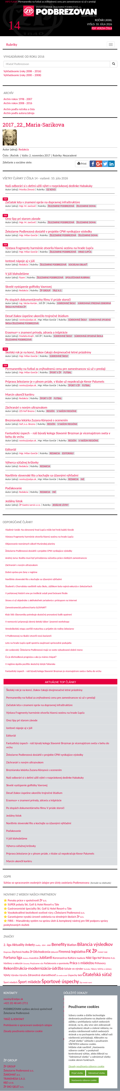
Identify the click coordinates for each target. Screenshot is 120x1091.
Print (81, 163)
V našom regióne (66, 411)
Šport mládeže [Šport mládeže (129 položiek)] (29, 981)
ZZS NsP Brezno (26, 411)
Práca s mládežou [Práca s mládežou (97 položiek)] (82, 963)
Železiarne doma (86, 206)
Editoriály (68, 453)
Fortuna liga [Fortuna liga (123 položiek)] (13, 957)
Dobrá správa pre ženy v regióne (21, 572)
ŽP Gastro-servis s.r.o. (30, 504)
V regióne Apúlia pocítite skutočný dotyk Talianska (30, 664)
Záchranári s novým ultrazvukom (21, 565)
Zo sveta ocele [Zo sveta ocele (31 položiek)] (61, 975)
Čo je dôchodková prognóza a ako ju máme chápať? (31, 657)
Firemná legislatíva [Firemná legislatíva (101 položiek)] (72, 951)
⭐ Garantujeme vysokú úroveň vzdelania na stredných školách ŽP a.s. (44, 916)
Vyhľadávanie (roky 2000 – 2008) (22, 75)
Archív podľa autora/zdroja (19, 113)
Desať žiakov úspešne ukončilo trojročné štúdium (34, 793)
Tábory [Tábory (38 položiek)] (94, 969)
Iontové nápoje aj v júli (19, 728)
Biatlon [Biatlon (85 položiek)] (72, 945)
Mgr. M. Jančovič (27, 206)
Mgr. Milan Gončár (28, 235)
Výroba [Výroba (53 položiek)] (14, 975)
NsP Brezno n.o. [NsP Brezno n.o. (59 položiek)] (106, 958)
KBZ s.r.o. (9, 1082)
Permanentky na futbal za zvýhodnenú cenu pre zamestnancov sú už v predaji (50, 697)
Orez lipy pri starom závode (21, 720)
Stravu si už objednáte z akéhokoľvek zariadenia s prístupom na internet (41, 600)
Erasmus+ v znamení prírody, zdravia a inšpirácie (33, 800)
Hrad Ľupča (84, 251)
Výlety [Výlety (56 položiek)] (7, 975)
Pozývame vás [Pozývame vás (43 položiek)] (36, 963)
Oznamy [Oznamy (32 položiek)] (26, 963)
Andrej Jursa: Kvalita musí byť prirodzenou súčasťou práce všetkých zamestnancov (46, 558)
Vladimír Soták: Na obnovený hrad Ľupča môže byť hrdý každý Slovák (39, 529)
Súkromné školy (66, 303)
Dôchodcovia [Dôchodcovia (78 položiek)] (41, 952)
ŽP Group (45, 290)
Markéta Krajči (26, 336)
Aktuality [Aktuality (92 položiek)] (18, 945)
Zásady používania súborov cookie (86, 1066)
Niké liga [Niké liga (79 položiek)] (91, 958)
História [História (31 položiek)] (25, 958)
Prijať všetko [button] (77, 1073)
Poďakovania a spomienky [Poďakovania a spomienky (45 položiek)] (56, 963)
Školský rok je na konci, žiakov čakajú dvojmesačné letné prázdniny (44, 690)
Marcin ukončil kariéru (19, 861)
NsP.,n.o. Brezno (27, 424)
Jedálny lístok (13, 815)
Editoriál (11, 735)
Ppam (22, 277)
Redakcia (24, 149)
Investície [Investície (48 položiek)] (34, 958)
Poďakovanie (13, 831)
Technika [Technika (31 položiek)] (87, 969)
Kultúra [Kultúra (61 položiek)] (72, 958)
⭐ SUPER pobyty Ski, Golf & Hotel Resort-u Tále (31, 904)
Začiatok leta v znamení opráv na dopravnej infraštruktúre (39, 705)
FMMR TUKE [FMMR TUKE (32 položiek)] (103, 952)
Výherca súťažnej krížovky (21, 846)
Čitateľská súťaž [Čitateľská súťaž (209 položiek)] (97, 974)
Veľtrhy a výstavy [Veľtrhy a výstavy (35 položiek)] (104, 969)
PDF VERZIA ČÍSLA (102, 28)
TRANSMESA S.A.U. (15, 1078)
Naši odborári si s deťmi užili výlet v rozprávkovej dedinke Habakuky (45, 777)
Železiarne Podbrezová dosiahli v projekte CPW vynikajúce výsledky (38, 550)
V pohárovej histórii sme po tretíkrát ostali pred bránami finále (36, 593)
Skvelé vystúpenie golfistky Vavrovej (26, 785)
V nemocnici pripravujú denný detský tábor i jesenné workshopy (37, 621)
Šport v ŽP (55, 372)
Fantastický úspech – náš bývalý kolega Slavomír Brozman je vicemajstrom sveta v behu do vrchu (53, 671)
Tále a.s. (57, 290)
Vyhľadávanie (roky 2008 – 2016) (22, 71)
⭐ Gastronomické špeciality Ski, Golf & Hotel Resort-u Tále (38, 908)
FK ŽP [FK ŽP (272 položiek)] (91, 951)
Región (50, 411)
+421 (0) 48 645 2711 (16, 1003)
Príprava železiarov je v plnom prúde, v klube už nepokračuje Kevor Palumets (50, 853)
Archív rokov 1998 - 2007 (18, 99)
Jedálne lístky (60, 504)
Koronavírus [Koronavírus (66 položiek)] (60, 958)
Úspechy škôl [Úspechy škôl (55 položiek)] (75, 975)
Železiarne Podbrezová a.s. (19, 1070)
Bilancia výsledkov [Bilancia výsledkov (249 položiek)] (95, 944)
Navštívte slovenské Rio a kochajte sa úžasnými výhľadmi (33, 579)
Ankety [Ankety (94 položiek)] (30, 945)
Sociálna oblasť (78, 264)
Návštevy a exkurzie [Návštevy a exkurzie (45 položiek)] (13, 963)
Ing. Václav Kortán (28, 303)
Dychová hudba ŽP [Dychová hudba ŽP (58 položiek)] (22, 952)
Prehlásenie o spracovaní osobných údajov (28, 1025)
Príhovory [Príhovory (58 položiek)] (100, 963)
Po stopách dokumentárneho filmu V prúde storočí (35, 808)
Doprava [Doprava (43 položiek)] (7, 952)
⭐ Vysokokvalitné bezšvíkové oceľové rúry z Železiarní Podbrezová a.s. (44, 912)
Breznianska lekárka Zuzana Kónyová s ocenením (34, 770)
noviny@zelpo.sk (27, 319)
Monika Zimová (26, 189)
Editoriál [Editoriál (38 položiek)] (54, 952)
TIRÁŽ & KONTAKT (14, 1019)
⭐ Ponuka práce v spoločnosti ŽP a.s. (25, 900)
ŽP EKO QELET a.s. (14, 1086)
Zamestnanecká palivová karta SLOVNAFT (26, 607)
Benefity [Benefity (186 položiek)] (58, 944)
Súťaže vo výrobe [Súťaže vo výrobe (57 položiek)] (73, 968)
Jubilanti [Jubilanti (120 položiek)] (45, 957)
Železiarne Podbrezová (61, 206)
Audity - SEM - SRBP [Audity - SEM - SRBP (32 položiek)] (43, 945)
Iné (82, 479)
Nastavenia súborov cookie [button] (84, 1080)
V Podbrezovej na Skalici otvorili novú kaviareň (28, 635)
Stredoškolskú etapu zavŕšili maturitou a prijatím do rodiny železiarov (39, 628)
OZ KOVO (51, 189)
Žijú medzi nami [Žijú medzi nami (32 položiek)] (86, 982)
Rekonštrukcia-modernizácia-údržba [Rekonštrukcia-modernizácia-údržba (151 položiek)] (34, 968)
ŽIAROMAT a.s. (12, 1074)
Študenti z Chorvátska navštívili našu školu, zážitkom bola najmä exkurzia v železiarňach (48, 586)
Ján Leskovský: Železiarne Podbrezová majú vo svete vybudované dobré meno (44, 649)
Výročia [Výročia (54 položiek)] (23, 975)
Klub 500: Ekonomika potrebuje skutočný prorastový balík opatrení (38, 614)
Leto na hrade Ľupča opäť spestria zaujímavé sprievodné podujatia (38, 642)
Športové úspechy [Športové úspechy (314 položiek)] (60, 981)
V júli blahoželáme (16, 838)
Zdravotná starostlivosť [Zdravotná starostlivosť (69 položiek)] (42, 975)
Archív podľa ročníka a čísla (19, 109)
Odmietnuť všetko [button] (96, 1073)
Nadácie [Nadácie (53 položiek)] (81, 958)
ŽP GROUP (9, 1066)
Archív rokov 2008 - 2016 (18, 103)
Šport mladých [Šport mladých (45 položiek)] (11, 982)
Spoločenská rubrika (78, 277)
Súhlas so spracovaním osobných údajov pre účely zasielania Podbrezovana (46, 882)
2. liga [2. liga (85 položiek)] (7, 945)
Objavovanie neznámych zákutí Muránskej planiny (30, 543)
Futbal (67, 372)
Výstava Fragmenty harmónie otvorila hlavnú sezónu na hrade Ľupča (39, 536)
